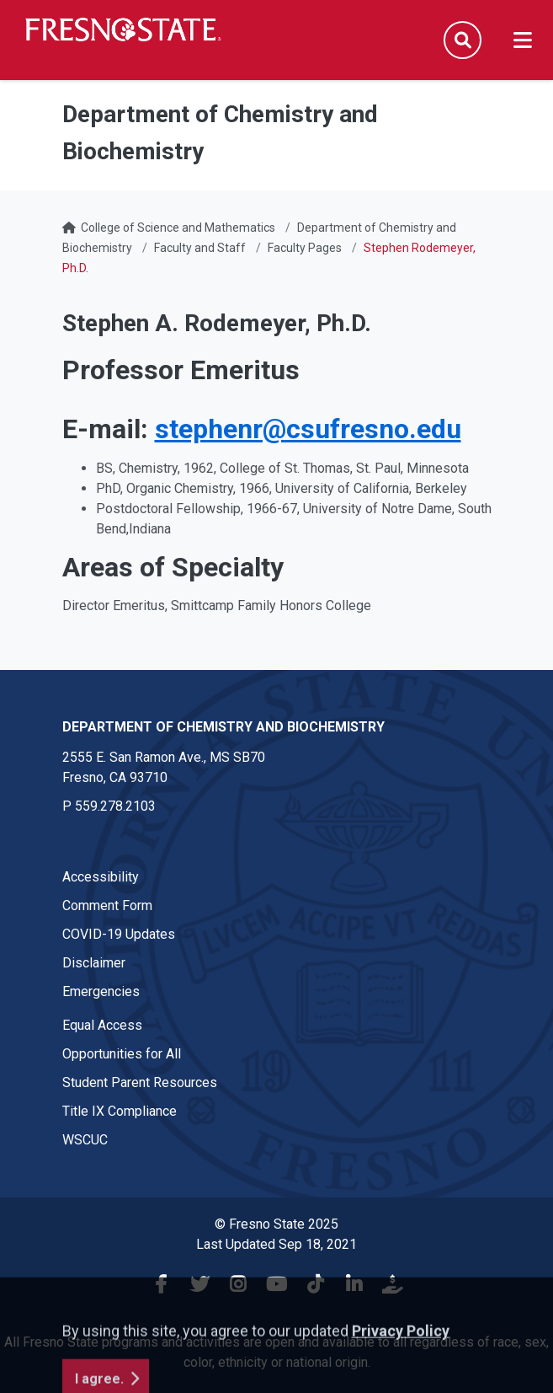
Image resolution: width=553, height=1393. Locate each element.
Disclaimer (93, 963)
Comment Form (107, 905)
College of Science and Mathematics (178, 227)
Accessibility (100, 877)
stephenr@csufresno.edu (308, 429)
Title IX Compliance (119, 1111)
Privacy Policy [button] (400, 1381)
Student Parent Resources (139, 1082)
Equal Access (102, 1025)
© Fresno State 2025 (276, 1224)
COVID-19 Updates (118, 934)
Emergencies (101, 991)
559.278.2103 (115, 806)
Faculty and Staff (200, 247)
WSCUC (85, 1140)
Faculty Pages (305, 247)
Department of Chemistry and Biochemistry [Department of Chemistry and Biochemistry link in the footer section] (223, 727)
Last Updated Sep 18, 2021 (276, 1244)
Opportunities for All (121, 1054)
